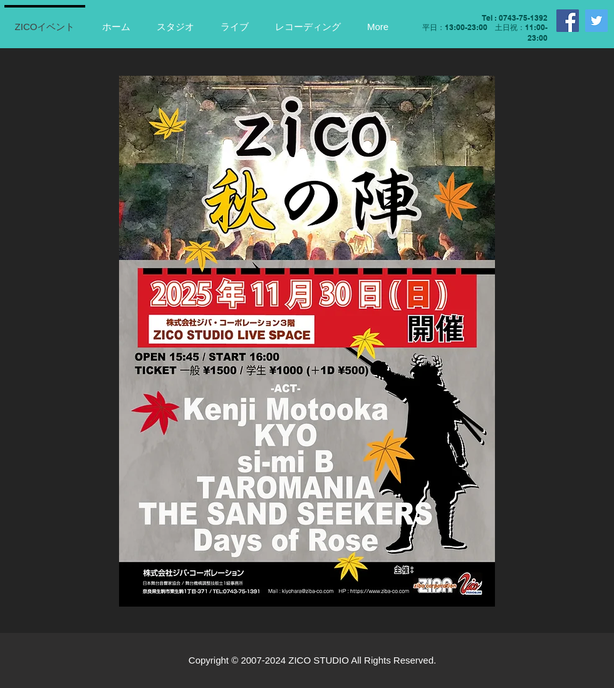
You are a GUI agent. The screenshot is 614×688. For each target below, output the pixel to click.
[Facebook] (567, 20)
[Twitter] (596, 20)
